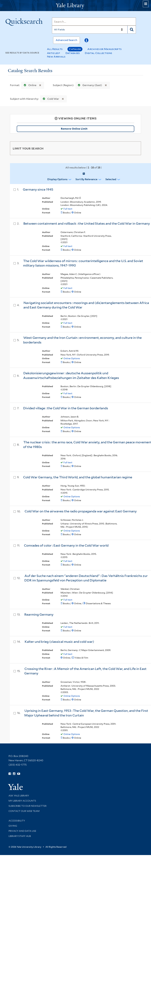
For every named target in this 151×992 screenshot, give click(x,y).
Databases (73, 53)
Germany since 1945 (38, 189)
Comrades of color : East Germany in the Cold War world (66, 545)
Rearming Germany (38, 614)
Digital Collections (98, 53)
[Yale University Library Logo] (75, 5)
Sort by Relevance (86, 179)
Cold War (50, 98)
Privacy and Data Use (22, 831)
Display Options (57, 179)
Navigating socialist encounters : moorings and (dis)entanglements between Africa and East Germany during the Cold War (86, 305)
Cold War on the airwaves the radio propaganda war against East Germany (81, 511)
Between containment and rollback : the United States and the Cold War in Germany (86, 223)
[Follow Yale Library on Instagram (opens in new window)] (14, 773)
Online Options (71, 358)
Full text (67, 208)
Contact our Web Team (24, 811)
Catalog (75, 49)
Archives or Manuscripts (104, 49)
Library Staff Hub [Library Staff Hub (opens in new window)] (20, 836)
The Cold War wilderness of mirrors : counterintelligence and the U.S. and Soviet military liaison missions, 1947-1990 (83, 263)
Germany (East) (89, 85)
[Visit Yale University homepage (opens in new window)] (15, 785)
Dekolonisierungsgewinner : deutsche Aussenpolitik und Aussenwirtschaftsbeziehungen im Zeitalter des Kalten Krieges (71, 375)
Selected (110, 179)
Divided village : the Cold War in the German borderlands (65, 408)
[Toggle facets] (135, 148)
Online (29, 85)
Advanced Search (66, 40)
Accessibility (17, 820)
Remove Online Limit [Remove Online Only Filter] (96, 129)
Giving (13, 826)
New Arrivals (56, 56)
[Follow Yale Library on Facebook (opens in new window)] (10, 773)
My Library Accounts (22, 800)
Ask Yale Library (19, 795)
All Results (54, 49)
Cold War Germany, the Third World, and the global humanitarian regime (77, 477)
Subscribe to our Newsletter (28, 806)
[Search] (94, 22)
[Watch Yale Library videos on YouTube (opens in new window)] (18, 773)
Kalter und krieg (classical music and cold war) (59, 642)
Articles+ (53, 53)
